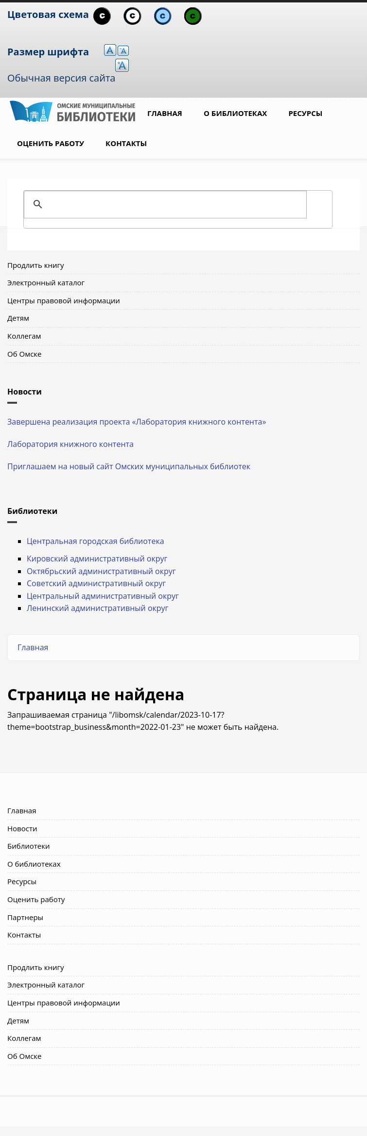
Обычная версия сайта (61, 77)
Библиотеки (28, 846)
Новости (22, 828)
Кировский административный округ (97, 558)
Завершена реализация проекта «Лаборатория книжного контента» (136, 421)
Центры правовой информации (63, 300)
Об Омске (24, 354)
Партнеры (25, 917)
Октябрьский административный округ (101, 571)
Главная (164, 113)
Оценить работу (50, 143)
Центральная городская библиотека (95, 541)
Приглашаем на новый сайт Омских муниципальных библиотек (128, 466)
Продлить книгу (35, 265)
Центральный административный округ (103, 596)
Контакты (126, 143)
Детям (18, 318)
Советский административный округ (96, 583)
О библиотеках (235, 113)
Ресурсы (305, 113)
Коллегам (24, 336)
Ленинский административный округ (97, 608)
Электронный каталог (46, 282)
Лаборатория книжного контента (70, 444)
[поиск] (176, 204)
